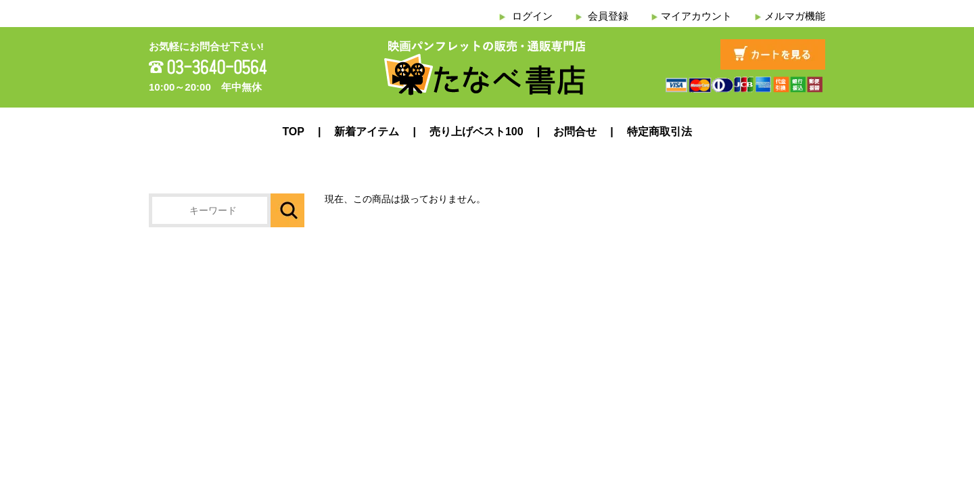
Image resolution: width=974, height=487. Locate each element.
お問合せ (575, 131)
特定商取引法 (659, 131)
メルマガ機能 (794, 16)
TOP (293, 131)
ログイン (532, 16)
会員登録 (608, 16)
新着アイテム (366, 131)
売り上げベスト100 (477, 131)
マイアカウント (696, 16)
